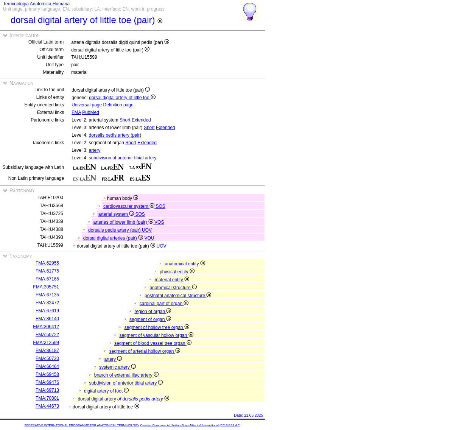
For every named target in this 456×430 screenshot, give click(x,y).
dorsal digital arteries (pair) (114, 238)
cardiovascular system (129, 206)
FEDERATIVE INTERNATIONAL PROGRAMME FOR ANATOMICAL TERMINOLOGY (82, 425)
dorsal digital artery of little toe (122, 97)
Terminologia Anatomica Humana (36, 3)
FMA (76, 112)
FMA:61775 (47, 271)
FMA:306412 (46, 326)
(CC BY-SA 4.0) (229, 425)
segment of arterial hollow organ (144, 351)
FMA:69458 (47, 374)
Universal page (87, 105)
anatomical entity (185, 263)
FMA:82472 (47, 302)
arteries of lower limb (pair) (123, 222)
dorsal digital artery (123, 399)
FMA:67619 (47, 310)
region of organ (152, 311)
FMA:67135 (47, 295)
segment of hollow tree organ (157, 327)
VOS (159, 222)
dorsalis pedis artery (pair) (115, 135)
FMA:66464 (47, 366)
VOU (149, 238)
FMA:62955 (47, 263)
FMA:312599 (46, 342)
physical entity (177, 271)
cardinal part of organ (164, 303)
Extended (141, 120)
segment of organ (150, 319)
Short (125, 120)
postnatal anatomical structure (178, 295)
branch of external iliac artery (126, 375)
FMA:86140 (47, 318)
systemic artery (117, 367)
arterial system (116, 214)
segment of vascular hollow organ (156, 335)
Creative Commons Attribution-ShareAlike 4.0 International (179, 425)
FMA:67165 (47, 279)
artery (95, 150)
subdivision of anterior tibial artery (123, 157)
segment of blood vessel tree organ (152, 343)
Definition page (118, 105)
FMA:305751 (46, 287)
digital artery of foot (106, 391)
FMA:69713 (47, 390)
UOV (147, 230)
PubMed (90, 112)
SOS (160, 206)
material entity (172, 279)
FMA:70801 (47, 398)
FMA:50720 (47, 358)
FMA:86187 (47, 350)
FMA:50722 (47, 334)
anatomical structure (172, 287)
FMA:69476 (47, 382)
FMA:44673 (47, 406)
